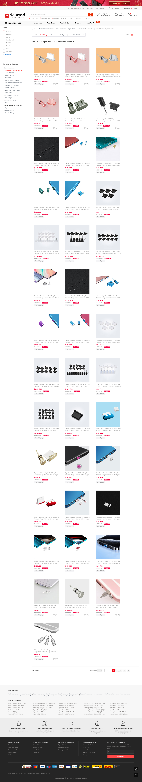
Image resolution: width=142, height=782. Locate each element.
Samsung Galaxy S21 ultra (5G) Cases (94, 714)
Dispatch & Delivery (63, 747)
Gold (7, 43)
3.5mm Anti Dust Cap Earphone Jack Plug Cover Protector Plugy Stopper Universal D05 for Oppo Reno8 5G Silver (46, 607)
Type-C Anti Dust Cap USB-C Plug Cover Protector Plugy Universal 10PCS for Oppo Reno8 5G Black (77, 386)
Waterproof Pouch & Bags (12, 90)
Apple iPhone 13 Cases (115, 710)
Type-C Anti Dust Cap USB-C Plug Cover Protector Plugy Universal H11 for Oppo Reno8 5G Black (77, 430)
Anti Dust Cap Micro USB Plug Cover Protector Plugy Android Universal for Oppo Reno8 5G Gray (76, 121)
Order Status (36, 745)
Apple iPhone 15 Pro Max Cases (17, 703)
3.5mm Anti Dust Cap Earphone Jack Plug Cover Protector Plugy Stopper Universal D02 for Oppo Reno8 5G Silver (46, 651)
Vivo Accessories (97, 694)
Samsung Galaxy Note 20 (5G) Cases (94, 712)
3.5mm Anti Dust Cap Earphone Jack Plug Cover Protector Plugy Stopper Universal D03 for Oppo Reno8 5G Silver (108, 607)
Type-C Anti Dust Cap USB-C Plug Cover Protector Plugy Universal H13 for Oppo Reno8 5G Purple (46, 342)
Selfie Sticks (8, 93)
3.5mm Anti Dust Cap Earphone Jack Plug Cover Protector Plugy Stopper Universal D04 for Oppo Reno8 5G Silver (77, 607)
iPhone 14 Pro (33, 18)
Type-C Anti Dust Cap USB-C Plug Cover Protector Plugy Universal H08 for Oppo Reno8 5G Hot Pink (77, 474)
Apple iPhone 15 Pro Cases (16, 705)
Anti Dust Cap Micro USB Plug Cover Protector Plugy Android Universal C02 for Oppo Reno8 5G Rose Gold (46, 121)
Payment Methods (63, 745)
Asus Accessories (13, 696)
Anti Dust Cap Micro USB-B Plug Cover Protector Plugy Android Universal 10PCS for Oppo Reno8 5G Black (108, 253)
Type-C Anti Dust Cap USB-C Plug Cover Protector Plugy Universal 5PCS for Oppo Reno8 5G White (108, 386)
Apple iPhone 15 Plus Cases (16, 708)
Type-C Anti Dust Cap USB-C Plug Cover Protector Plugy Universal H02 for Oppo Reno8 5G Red (77, 563)
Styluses (7, 108)
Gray (7, 46)
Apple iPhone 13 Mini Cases (117, 708)
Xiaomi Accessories (51, 694)
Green (7, 49)
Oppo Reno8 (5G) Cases (40, 712)
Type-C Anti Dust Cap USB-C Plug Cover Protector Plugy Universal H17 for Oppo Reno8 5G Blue (77, 165)
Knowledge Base (37, 747)
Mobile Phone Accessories (46, 29)
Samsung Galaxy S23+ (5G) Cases (43, 705)
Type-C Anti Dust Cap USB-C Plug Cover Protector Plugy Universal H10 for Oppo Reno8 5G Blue (108, 430)
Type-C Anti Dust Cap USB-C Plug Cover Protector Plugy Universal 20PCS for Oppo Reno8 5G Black (46, 430)
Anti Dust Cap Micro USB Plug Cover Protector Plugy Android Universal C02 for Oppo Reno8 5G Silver (108, 76)
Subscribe (120, 757)
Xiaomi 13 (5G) (12, 712)
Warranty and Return (63, 750)
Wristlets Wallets (9, 110)
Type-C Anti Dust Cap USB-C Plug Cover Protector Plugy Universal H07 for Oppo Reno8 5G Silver (108, 474)
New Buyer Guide (13, 747)
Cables (7, 103)
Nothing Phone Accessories (122, 694)
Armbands (8, 77)
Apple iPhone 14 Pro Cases (66, 705)
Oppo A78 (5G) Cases (39, 714)
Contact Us (36, 752)
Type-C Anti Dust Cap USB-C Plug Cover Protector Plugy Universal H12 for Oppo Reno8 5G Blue (77, 342)
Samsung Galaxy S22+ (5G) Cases (93, 705)
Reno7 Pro (87, 18)
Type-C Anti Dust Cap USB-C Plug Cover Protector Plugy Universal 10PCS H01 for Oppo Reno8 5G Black (46, 386)
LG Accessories (24, 696)
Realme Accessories (86, 694)
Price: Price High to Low (77, 35)
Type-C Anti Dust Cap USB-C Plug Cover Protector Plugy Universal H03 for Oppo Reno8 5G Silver (46, 563)
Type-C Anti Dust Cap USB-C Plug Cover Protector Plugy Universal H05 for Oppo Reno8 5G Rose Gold (77, 519)
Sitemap (85, 755)
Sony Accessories (63, 694)
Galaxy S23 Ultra (45, 18)
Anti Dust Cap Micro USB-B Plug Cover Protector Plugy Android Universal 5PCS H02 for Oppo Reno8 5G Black (77, 297)
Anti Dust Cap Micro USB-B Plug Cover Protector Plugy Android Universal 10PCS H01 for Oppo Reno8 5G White (46, 253)
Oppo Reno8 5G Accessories (13, 70)
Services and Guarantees (15, 750)
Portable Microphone (11, 113)
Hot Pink (8, 52)
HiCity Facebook (12, 752)
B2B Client (90, 8)
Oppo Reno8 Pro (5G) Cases (41, 710)
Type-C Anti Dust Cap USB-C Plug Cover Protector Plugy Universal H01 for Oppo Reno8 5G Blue (108, 563)
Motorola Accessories (62, 696)
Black (7, 34)
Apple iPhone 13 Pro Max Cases (118, 703)
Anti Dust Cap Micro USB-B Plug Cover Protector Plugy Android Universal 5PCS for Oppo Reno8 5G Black (77, 253)
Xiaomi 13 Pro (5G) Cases (15, 714)
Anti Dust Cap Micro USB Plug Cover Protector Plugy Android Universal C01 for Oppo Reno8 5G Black (108, 121)
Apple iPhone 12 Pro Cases (66, 714)
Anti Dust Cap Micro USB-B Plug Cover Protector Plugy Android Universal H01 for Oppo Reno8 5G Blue (108, 297)
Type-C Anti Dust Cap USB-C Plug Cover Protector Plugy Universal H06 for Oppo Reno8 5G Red (46, 519)
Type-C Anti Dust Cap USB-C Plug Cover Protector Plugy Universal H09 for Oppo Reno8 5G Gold (46, 474)
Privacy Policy (87, 750)
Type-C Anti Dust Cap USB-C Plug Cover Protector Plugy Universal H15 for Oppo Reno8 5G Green (46, 209)
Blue (7, 37)
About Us (10, 745)
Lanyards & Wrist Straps (12, 85)
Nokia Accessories (109, 694)
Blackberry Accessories (36, 696)
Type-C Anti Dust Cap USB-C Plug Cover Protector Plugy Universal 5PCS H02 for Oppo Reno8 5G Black (46, 165)
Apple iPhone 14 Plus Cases (66, 708)
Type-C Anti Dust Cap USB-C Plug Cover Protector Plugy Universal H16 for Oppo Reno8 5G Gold (108, 165)
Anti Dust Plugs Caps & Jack (13, 105)
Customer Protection (88, 745)
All (6, 31)
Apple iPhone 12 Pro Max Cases (67, 712)
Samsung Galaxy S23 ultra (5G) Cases (44, 703)
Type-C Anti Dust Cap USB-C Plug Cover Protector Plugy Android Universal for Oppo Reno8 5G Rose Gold (77, 76)
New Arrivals (37, 23)
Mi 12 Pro (63, 18)
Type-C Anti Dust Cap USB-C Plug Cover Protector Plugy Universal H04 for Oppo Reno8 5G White (108, 519)
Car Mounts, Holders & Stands (13, 82)
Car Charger (8, 98)
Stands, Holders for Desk (12, 80)
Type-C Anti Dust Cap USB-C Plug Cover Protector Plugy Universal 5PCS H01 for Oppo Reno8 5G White (108, 342)
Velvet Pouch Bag (10, 87)
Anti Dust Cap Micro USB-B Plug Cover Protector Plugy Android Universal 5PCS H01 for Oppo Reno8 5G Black (108, 209)
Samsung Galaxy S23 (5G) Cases (42, 708)
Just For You (91, 23)
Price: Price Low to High (58, 35)
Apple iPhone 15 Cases (14, 710)
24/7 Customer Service (77, 8)
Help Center (36, 750)
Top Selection (65, 23)
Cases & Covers (9, 72)
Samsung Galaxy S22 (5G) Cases (93, 708)
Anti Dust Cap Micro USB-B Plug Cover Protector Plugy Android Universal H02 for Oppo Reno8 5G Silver (46, 297)
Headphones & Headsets (12, 95)
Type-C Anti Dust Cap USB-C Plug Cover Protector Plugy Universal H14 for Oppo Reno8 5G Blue (77, 209)
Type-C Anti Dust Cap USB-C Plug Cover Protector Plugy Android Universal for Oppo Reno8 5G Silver (46, 76)
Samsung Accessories (26, 694)
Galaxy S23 (55, 18)
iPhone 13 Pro (78, 18)
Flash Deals (51, 23)
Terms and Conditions (89, 752)
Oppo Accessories (9, 68)
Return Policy (86, 747)
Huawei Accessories (38, 694)
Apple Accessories (13, 694)
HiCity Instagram (13, 755)
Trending (78, 23)
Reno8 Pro (70, 18)
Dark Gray (9, 40)
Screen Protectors (10, 75)
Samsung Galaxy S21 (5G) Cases (118, 714)
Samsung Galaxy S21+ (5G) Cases (118, 712)
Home (35, 29)
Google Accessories (49, 696)
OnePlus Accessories (75, 696)
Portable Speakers (10, 100)
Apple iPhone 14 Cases (65, 710)
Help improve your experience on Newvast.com (37, 773)
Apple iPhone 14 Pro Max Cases (67, 703)
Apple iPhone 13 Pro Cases (116, 705)
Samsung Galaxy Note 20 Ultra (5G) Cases (96, 710)
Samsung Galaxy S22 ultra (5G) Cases (94, 703)
